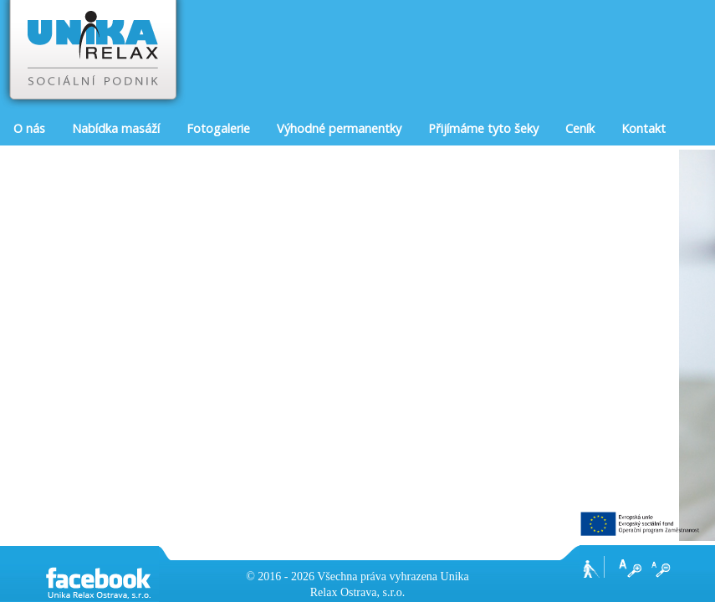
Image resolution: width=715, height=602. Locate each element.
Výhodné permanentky (339, 128)
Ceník (580, 128)
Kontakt (643, 128)
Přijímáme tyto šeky (483, 128)
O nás (29, 128)
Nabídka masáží (116, 128)
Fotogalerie (218, 128)
